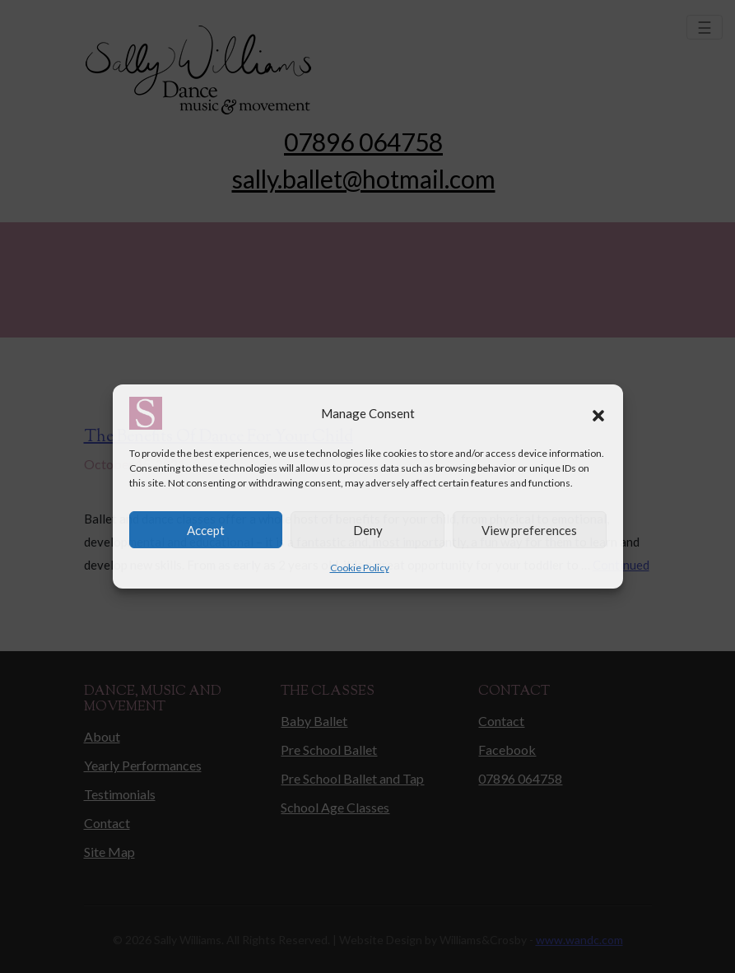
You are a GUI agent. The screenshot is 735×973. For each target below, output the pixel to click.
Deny (368, 530)
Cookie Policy (359, 567)
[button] (598, 413)
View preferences (529, 530)
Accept (206, 530)
